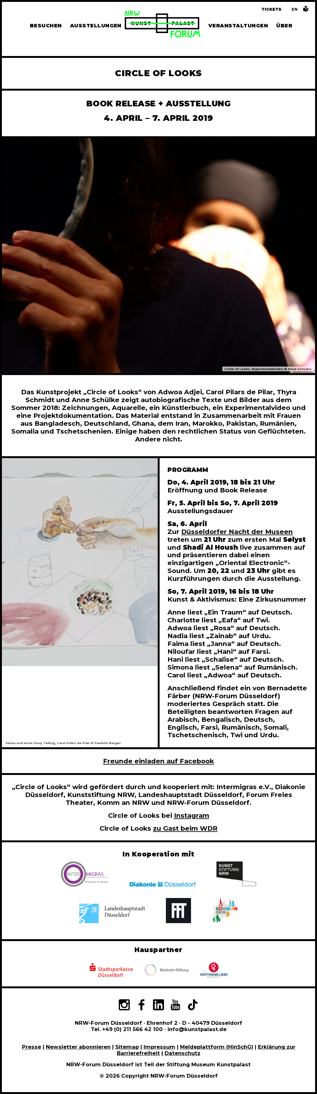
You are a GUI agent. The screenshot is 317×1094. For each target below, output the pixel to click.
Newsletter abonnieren (78, 1047)
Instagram (191, 815)
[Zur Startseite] (162, 25)
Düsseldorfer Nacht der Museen (237, 532)
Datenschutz (182, 1053)
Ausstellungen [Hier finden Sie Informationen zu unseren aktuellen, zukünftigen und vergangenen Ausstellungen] (96, 26)
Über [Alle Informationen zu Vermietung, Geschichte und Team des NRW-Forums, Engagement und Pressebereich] (284, 26)
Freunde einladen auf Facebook (158, 761)
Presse (31, 1047)
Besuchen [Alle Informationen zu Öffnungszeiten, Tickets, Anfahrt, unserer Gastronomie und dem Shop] (46, 26)
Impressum (159, 1047)
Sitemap (127, 1047)
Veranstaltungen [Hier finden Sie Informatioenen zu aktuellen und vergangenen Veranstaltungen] (238, 26)
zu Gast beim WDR (185, 828)
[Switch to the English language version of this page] (295, 9)
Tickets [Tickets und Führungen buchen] (271, 9)
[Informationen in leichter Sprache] (306, 10)
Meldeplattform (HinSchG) (216, 1047)
